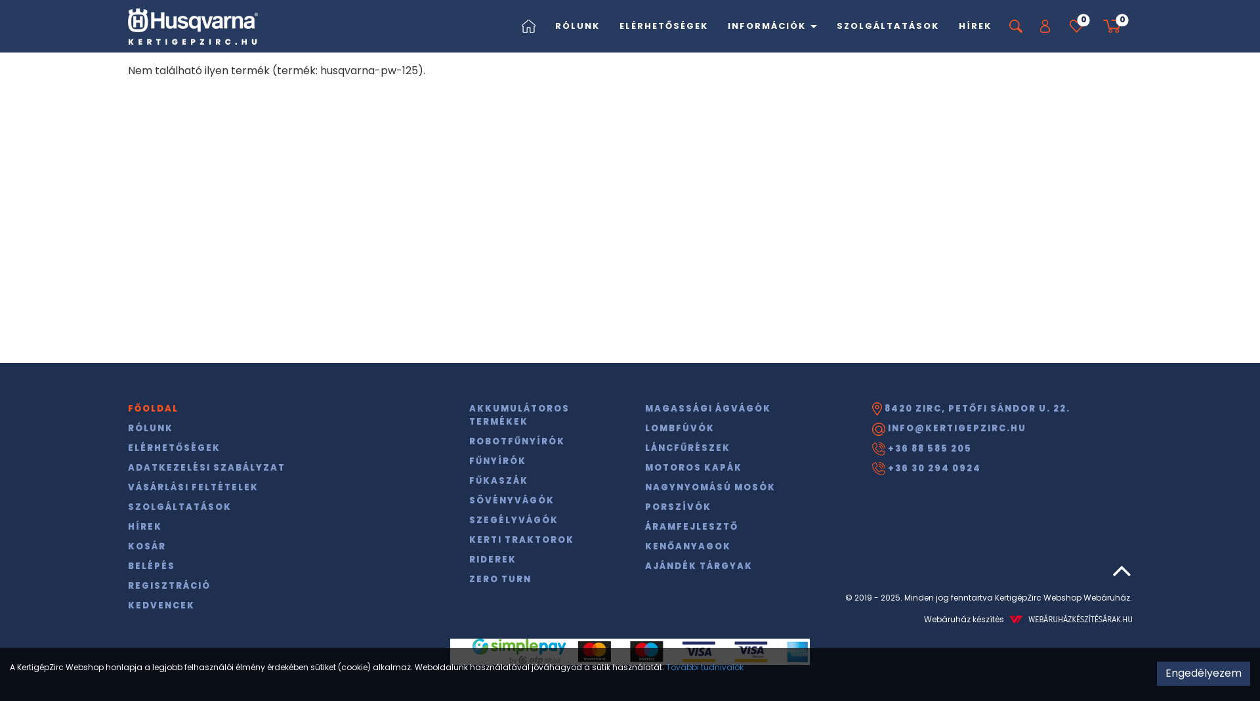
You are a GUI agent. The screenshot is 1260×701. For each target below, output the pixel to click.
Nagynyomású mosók (710, 487)
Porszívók (678, 507)
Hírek (975, 26)
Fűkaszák (498, 481)
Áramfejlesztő (691, 526)
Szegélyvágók (513, 520)
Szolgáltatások (888, 26)
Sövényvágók (512, 500)
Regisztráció (169, 586)
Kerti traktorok (521, 540)
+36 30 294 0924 (926, 468)
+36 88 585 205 (922, 449)
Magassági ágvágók (708, 408)
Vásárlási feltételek (193, 487)
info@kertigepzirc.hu (949, 428)
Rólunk (577, 26)
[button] (1045, 26)
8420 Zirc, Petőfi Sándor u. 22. (971, 408)
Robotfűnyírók (517, 441)
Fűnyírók (497, 461)
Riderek (492, 559)
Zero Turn (500, 579)
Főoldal (153, 408)
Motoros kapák (693, 467)
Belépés (151, 566)
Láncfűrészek (687, 448)
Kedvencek (161, 605)
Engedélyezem (1204, 673)
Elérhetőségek (664, 26)
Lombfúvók (680, 428)
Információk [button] (772, 26)
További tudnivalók (705, 667)
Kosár (147, 546)
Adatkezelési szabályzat (206, 467)
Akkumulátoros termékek (519, 415)
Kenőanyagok (688, 546)
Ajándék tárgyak (699, 566)
